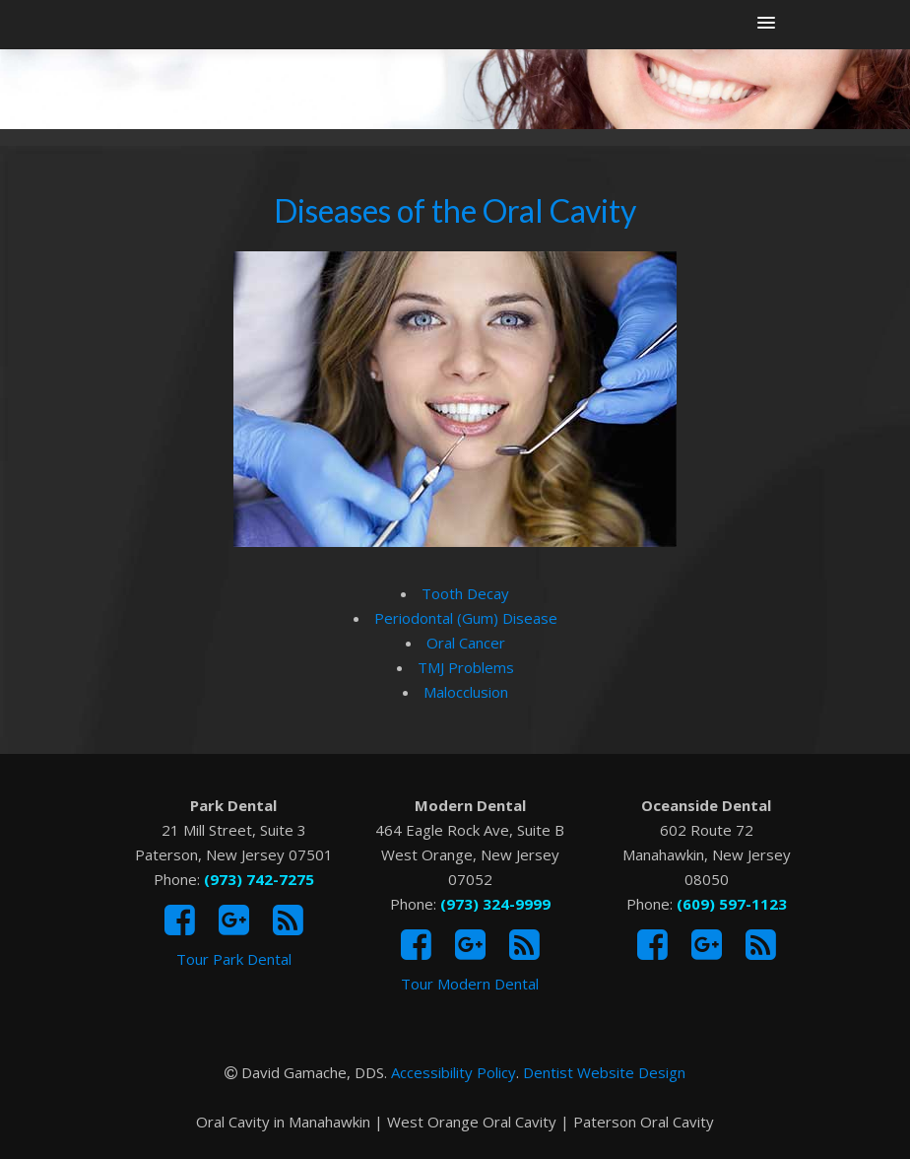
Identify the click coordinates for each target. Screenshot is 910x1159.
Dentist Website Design (604, 1072)
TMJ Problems (466, 667)
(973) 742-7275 (259, 879)
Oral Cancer (465, 642)
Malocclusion (465, 692)
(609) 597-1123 (732, 904)
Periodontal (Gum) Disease (465, 618)
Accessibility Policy (453, 1072)
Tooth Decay (465, 593)
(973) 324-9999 (495, 904)
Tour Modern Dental (470, 983)
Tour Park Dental (234, 959)
